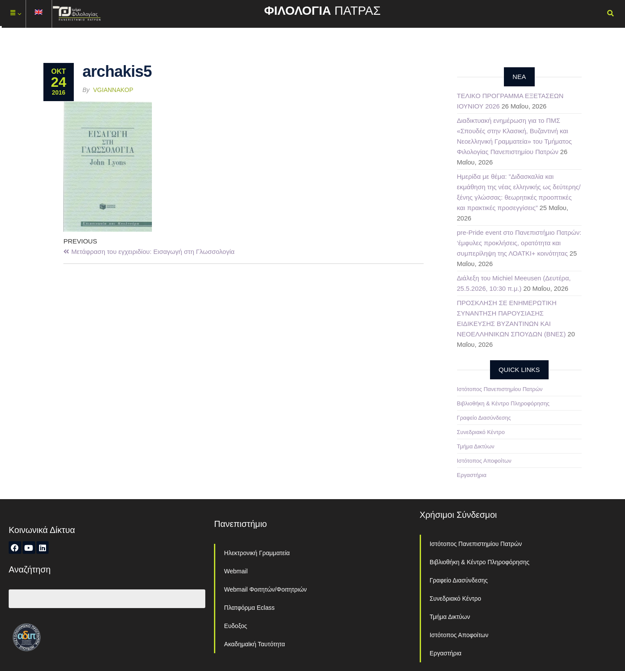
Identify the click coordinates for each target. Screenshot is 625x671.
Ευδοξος (235, 625)
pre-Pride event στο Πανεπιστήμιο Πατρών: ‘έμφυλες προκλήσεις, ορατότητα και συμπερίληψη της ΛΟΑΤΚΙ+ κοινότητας (519, 243)
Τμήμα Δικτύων (476, 446)
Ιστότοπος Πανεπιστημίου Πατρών (500, 389)
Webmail (235, 571)
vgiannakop (113, 89)
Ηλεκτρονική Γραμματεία (256, 552)
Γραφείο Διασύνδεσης (484, 417)
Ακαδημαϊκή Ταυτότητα (254, 644)
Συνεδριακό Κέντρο (481, 432)
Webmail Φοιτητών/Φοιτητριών (265, 589)
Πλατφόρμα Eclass (249, 607)
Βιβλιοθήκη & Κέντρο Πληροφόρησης (503, 403)
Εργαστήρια (472, 475)
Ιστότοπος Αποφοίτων (484, 460)
